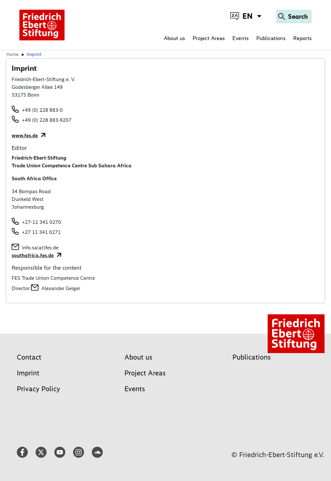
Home (12, 54)
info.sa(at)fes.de (40, 248)
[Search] (294, 16)
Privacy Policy (38, 388)
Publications (270, 38)
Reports (302, 38)
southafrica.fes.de (33, 255)
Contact (29, 357)
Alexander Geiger (60, 288)
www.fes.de (25, 135)
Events (240, 38)
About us (174, 38)
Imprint (28, 373)
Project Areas (209, 38)
